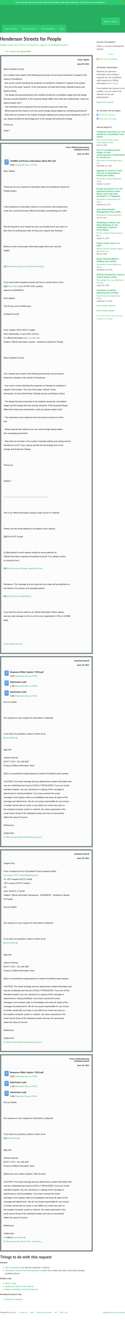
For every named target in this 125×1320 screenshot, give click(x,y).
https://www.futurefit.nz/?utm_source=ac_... (25, 1241)
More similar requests (106, 306)
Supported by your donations (114, 1312)
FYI (16, 19)
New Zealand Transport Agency (111, 233)
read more (112, 83)
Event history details (105, 311)
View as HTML (31, 165)
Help (62, 28)
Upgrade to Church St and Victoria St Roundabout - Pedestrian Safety (109, 173)
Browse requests (29, 28)
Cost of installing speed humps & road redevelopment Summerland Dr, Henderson (111, 154)
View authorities (48, 28)
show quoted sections (13, 644)
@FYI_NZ (64, 1312)
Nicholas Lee (104, 251)
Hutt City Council (105, 296)
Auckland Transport (106, 161)
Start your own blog (107, 119)
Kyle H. (119, 215)
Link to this (88, 136)
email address (13, 286)
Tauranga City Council (107, 280)
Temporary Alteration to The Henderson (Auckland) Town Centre (111, 134)
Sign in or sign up (111, 21)
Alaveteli (13, 1312)
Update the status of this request (19, 1286)
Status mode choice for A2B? (108, 244)
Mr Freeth (109, 143)
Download (19, 165)
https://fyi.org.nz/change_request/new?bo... (25, 568)
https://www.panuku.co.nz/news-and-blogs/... (25, 266)
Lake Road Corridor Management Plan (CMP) (109, 210)
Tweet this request (107, 115)
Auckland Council (59, 44)
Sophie (3, 44)
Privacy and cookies (44, 1312)
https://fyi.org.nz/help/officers (18, 596)
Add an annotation (13, 1267)
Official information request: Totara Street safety (111, 275)
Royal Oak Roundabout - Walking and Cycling (108, 260)
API (56, 1312)
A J (100, 236)
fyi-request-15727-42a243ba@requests (21, 875)
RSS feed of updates (108, 59)
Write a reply (10, 1283)
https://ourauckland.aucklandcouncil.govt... (24, 837)
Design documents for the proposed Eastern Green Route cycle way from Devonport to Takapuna (110, 192)
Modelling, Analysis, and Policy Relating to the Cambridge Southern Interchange (108, 226)
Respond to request (13, 1299)
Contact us (23, 1312)
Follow (111, 54)
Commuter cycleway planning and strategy (107, 291)
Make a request (10, 28)
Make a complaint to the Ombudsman (21, 1289)
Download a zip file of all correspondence (23, 1270)
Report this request (105, 102)
